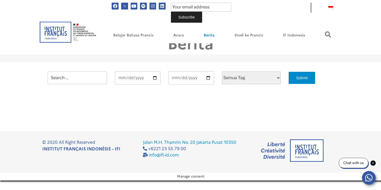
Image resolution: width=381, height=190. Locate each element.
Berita (209, 35)
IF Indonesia (294, 35)
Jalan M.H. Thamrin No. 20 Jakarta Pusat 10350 (189, 142)
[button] (328, 34)
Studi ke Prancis (248, 35)
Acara (178, 35)
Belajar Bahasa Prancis (133, 35)
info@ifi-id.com (164, 155)
